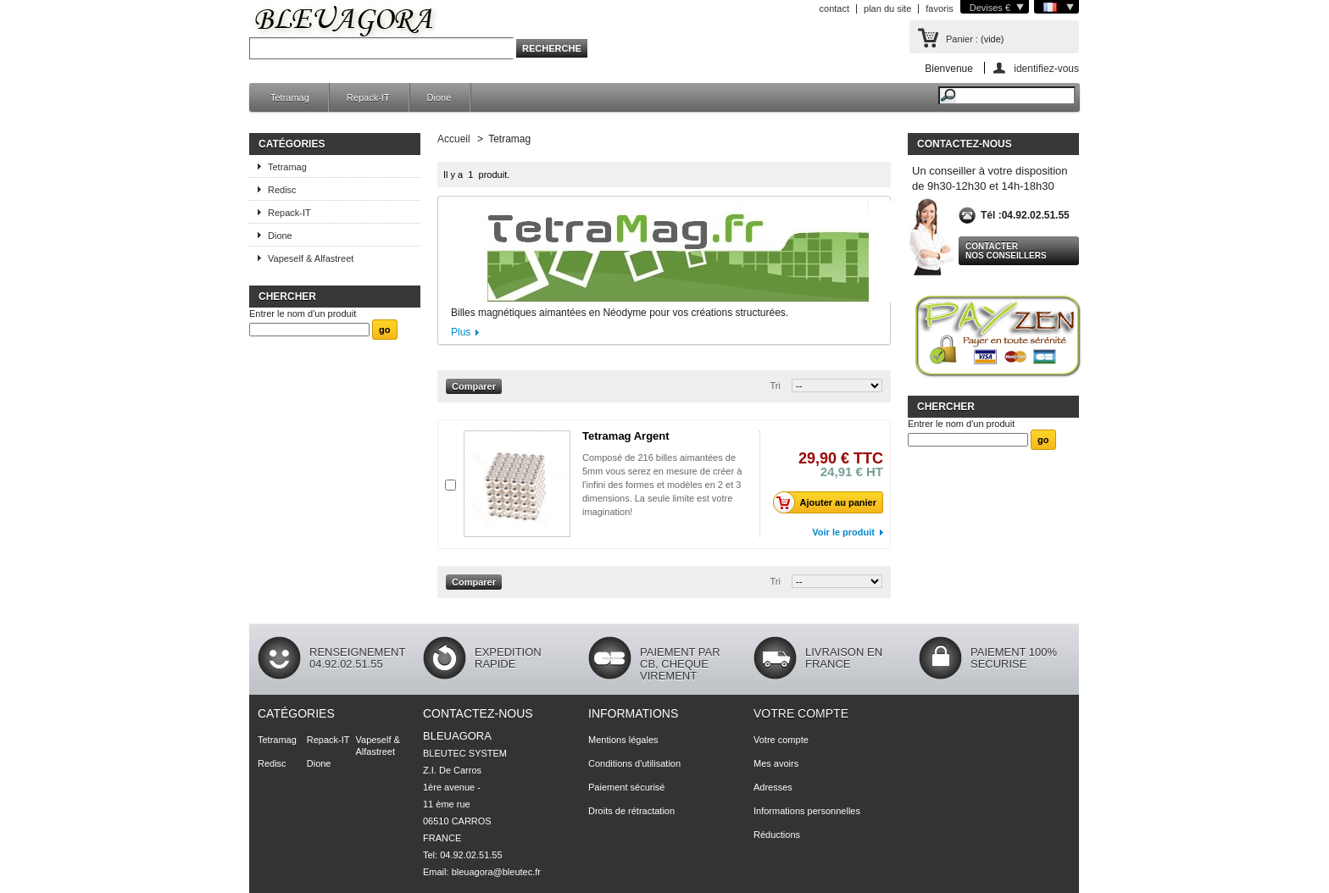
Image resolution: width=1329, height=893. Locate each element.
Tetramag (289, 97)
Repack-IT (368, 97)
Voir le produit (843, 532)
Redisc (282, 190)
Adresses (772, 787)
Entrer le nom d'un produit (302, 313)
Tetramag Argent (626, 436)
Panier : (962, 39)
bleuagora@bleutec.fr (496, 872)
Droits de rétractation (631, 811)
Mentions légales (623, 740)
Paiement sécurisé (626, 787)
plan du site (887, 8)
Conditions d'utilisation (634, 763)
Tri (775, 385)
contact (834, 8)
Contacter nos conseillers (1006, 250)
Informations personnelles (806, 811)
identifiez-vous (1046, 68)
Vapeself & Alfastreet (310, 258)
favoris (939, 8)
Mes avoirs (775, 763)
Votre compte (800, 713)
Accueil (453, 139)
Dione (439, 97)
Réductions (776, 834)
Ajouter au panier (829, 502)
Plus (460, 332)
